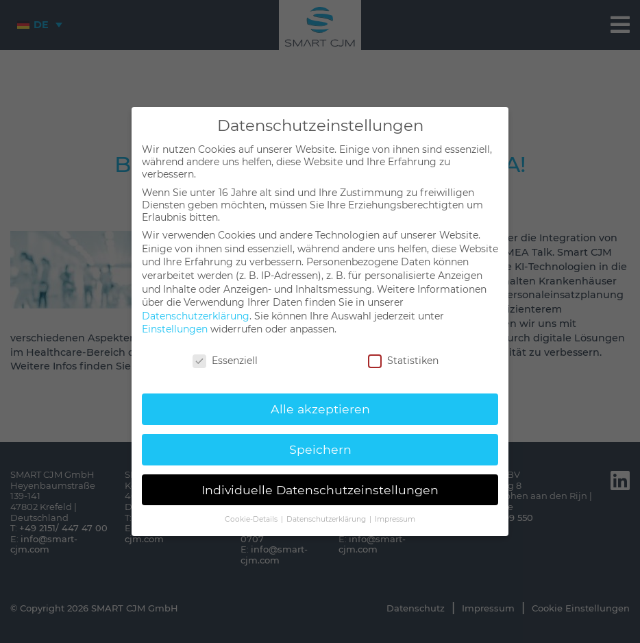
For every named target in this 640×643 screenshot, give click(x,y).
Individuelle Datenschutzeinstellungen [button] (320, 490)
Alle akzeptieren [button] (320, 409)
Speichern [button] (320, 449)
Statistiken (403, 360)
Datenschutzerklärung (195, 316)
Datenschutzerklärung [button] (327, 519)
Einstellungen (175, 329)
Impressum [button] (395, 519)
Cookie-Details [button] (252, 519)
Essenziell (225, 360)
